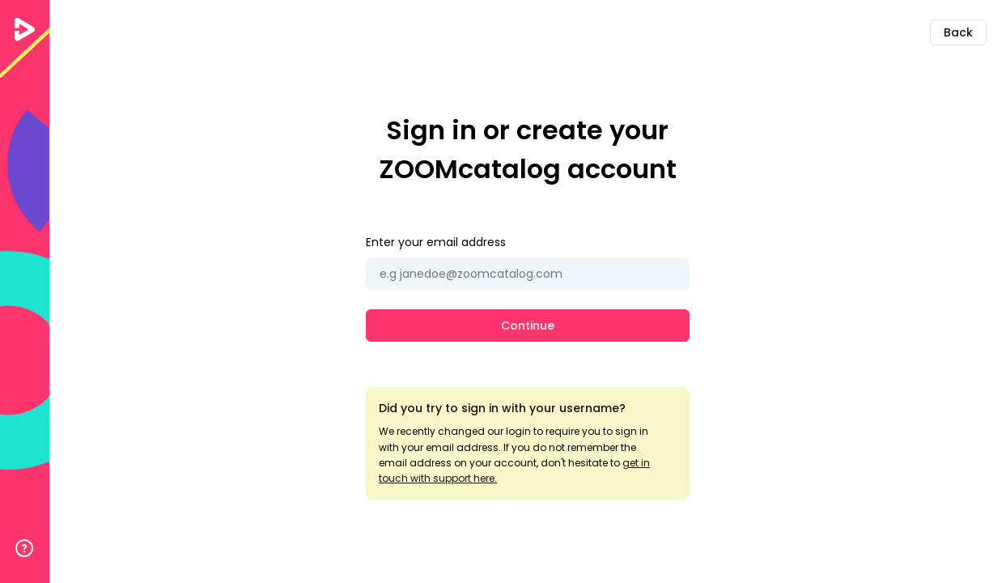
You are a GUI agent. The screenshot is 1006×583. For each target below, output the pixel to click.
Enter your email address (436, 242)
